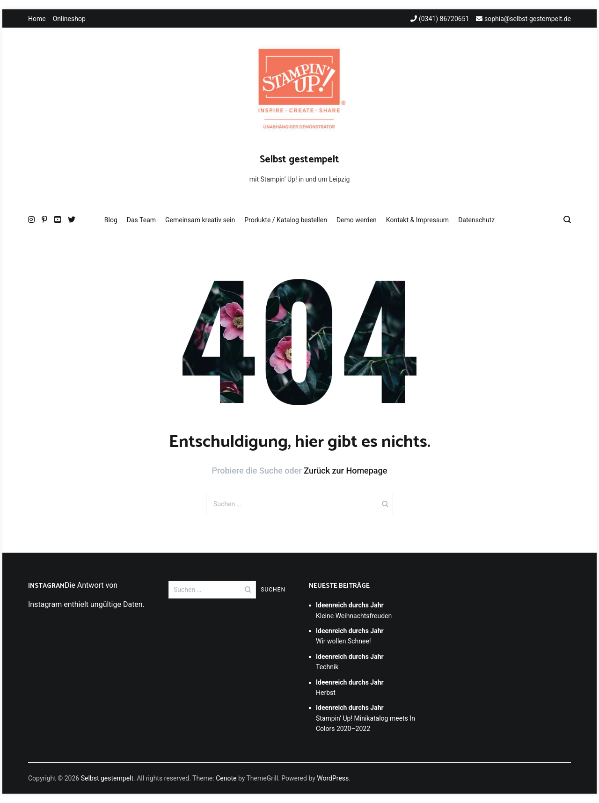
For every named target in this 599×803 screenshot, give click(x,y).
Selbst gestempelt (299, 160)
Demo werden (356, 220)
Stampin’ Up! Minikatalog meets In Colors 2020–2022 (365, 718)
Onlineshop (69, 18)
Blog (110, 220)
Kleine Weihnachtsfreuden (354, 610)
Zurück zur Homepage (345, 470)
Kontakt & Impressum (417, 220)
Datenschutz (476, 220)
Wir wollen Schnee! (350, 636)
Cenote (226, 778)
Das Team (141, 220)
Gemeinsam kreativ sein (200, 220)
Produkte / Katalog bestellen (285, 220)
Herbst (350, 687)
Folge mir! (44, 615)
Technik (350, 662)
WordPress (333, 778)
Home (37, 18)
